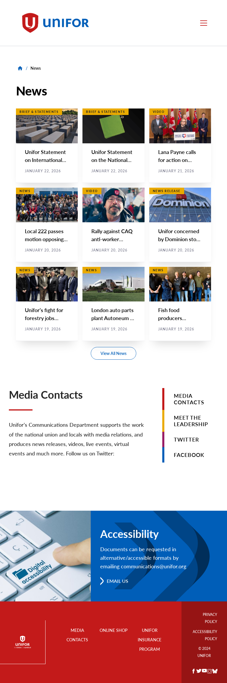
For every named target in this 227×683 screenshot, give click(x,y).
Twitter (186, 439)
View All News (113, 353)
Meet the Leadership (191, 420)
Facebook (189, 455)
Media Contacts (189, 398)
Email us (117, 581)
